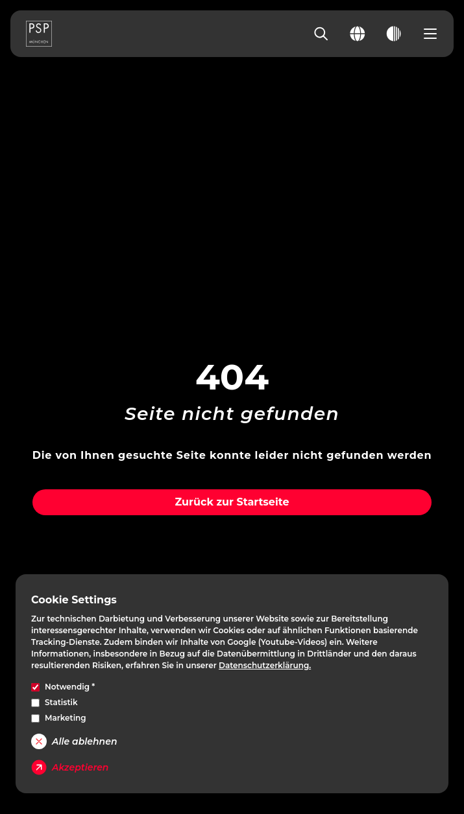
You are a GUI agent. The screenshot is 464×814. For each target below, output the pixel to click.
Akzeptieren (69, 767)
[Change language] (357, 33)
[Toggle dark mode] (394, 33)
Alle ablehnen (74, 741)
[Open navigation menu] (430, 33)
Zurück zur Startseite (232, 502)
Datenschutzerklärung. (265, 665)
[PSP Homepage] (39, 34)
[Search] (321, 33)
